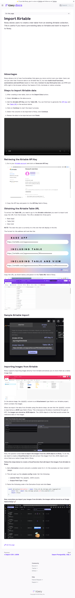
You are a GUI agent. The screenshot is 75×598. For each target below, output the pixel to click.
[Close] (73, 1)
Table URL (13, 104)
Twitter (55, 1)
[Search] (66, 5)
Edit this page (9, 545)
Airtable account (20, 163)
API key (64, 102)
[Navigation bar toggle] (2, 5)
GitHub (40, 1)
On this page (9, 13)
